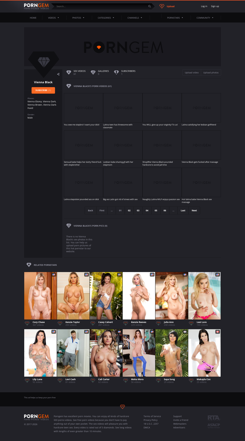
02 (129, 210)
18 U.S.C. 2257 (151, 423)
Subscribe (43, 90)
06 (165, 210)
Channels (136, 17)
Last (183, 210)
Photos (79, 17)
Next (194, 210)
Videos (54, 17)
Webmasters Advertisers (179, 425)
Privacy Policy (151, 420)
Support (177, 416)
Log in (204, 6)
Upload (167, 6)
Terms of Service (152, 416)
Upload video (192, 72)
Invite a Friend (180, 420)
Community (206, 17)
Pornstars (176, 17)
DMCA (147, 427)
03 (138, 210)
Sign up (215, 6)
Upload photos (211, 72)
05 (156, 210)
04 (147, 210)
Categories (107, 17)
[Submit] (151, 6)
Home (33, 17)
